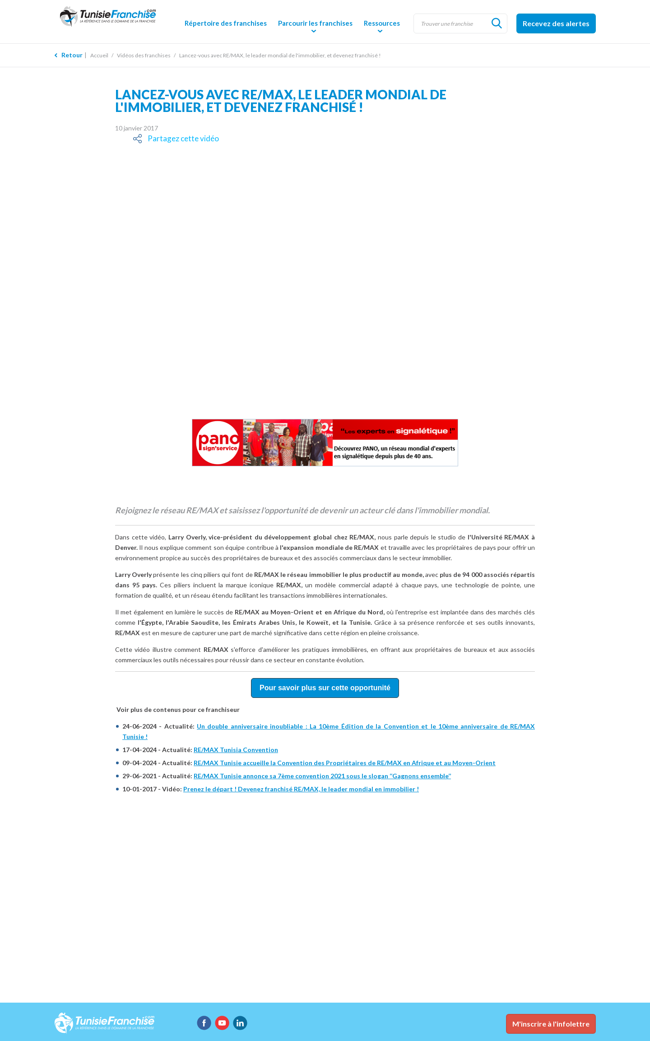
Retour (72, 55)
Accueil (99, 55)
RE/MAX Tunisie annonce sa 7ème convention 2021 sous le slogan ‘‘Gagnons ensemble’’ (322, 776)
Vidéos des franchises (144, 55)
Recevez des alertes (556, 23)
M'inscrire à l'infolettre (551, 1023)
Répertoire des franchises (226, 23)
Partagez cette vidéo (180, 138)
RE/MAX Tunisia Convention (236, 749)
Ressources (382, 23)
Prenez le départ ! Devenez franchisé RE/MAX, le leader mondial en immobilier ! (301, 789)
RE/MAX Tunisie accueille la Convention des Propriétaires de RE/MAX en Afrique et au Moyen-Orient (345, 763)
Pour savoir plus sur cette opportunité (325, 688)
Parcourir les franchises (315, 23)
